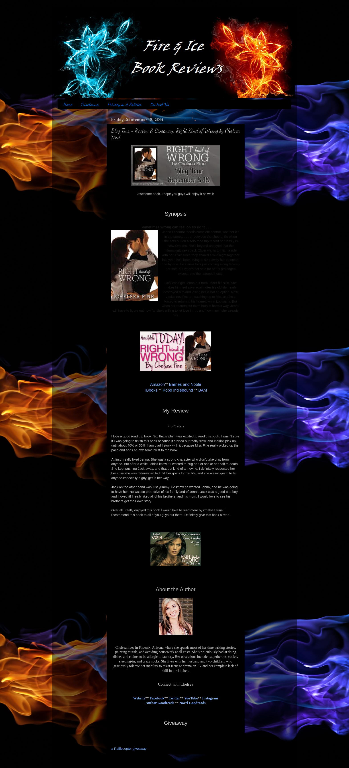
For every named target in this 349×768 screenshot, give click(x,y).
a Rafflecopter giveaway (128, 748)
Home (67, 104)
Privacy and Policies (125, 104)
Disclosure (89, 104)
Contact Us (159, 104)
